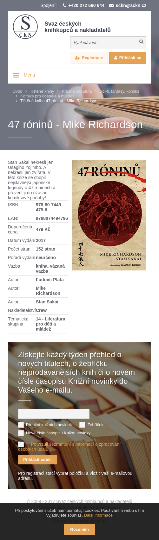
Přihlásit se (130, 57)
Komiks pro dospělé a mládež (47, 96)
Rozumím (79, 529)
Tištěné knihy (42, 91)
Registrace (92, 57)
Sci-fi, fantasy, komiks (119, 91)
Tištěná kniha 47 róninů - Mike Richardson (58, 100)
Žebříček (95, 424)
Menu (29, 75)
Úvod (17, 91)
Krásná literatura (77, 91)
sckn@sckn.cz (131, 5)
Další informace (98, 515)
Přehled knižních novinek (49, 424)
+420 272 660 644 (86, 5)
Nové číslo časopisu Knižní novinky (58, 433)
